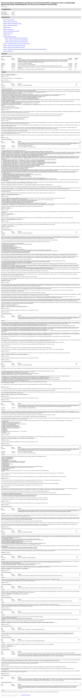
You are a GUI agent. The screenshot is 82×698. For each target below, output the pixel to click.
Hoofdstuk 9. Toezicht (6, 34)
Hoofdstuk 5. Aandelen (7, 27)
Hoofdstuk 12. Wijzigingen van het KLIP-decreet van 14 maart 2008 (14, 45)
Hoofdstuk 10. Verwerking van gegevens (9, 36)
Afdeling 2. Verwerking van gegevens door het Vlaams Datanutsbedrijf (16, 39)
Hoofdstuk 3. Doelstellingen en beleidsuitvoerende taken (12, 23)
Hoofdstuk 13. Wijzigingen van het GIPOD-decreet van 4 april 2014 (14, 47)
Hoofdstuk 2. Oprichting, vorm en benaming (10, 21)
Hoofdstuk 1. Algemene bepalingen (8, 19)
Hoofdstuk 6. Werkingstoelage (8, 29)
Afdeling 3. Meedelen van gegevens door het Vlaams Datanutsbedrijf (16, 41)
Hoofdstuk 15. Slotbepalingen (8, 51)
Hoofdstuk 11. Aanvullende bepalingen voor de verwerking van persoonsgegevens (16, 43)
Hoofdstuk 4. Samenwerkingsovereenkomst (10, 25)
